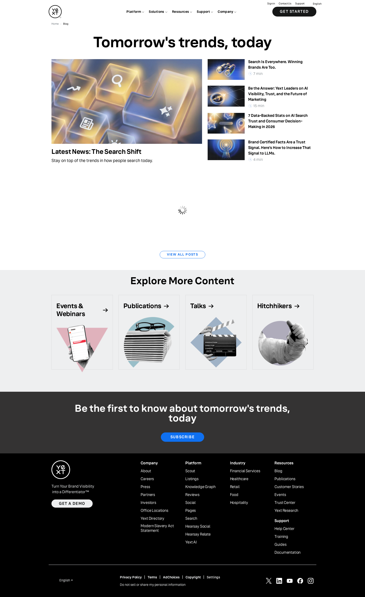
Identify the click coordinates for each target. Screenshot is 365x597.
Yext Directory (152, 518)
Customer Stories (289, 487)
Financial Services (245, 471)
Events (280, 494)
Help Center (284, 528)
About (146, 471)
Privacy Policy (131, 577)
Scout (190, 471)
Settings (213, 577)
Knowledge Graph (200, 487)
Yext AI (191, 542)
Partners (148, 494)
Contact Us (285, 3)
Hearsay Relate (198, 534)
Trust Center (284, 502)
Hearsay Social (197, 526)
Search (191, 518)
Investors (148, 502)
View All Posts (182, 254)
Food (234, 494)
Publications (284, 479)
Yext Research (286, 510)
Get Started (294, 11)
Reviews (192, 494)
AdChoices (171, 577)
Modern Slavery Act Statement (157, 528)
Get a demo (72, 503)
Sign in (271, 3)
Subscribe (182, 437)
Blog (278, 471)
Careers (147, 479)
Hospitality (239, 502)
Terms (152, 577)
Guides (280, 544)
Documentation (287, 552)
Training (281, 536)
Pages (190, 510)
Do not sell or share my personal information (153, 585)
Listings (192, 479)
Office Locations (154, 510)
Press (145, 487)
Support (299, 3)
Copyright (193, 577)
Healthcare (239, 479)
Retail (235, 487)
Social (190, 502)
